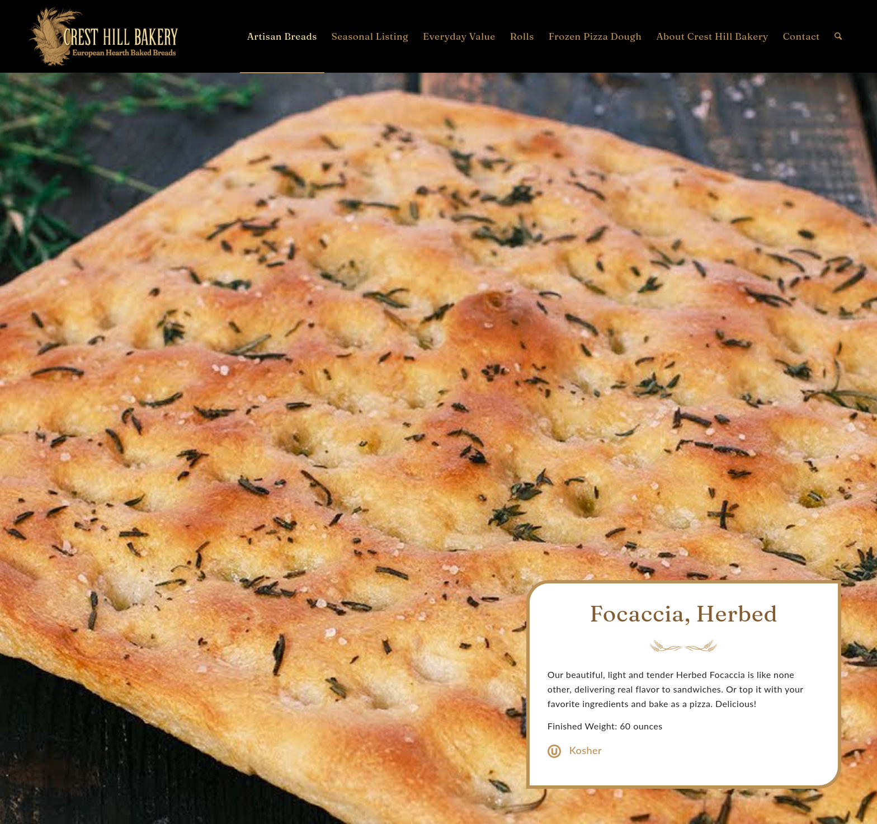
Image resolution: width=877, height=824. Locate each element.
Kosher (585, 750)
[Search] (838, 36)
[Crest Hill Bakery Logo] (103, 36)
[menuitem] (282, 36)
